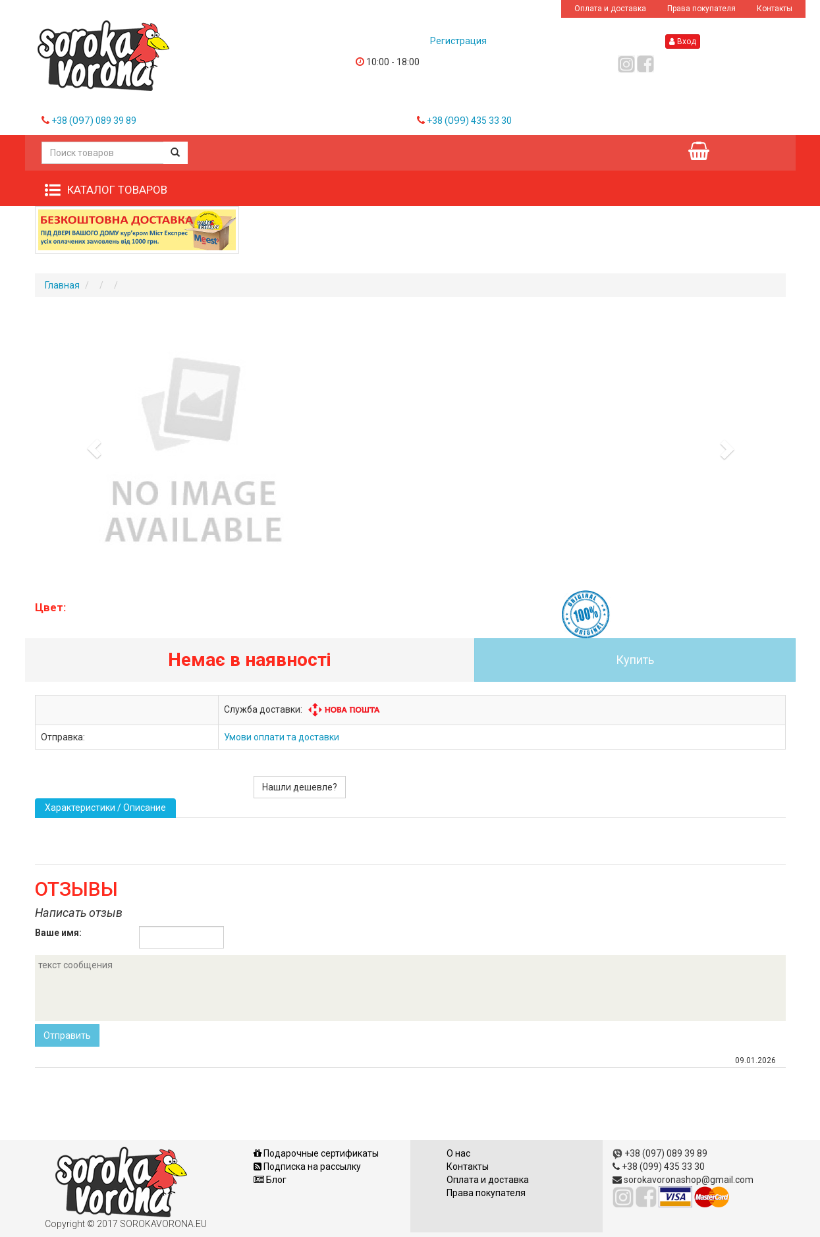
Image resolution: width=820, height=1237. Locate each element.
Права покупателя (701, 8)
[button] (91, 445)
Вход (682, 41)
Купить (635, 660)
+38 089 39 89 (93, 120)
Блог (270, 1179)
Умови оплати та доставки (281, 737)
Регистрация (458, 41)
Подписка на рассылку (307, 1166)
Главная (62, 285)
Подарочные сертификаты (316, 1153)
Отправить (67, 1035)
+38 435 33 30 (469, 120)
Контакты (774, 8)
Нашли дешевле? (299, 787)
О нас (458, 1153)
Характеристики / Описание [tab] (105, 807)
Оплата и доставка (610, 8)
